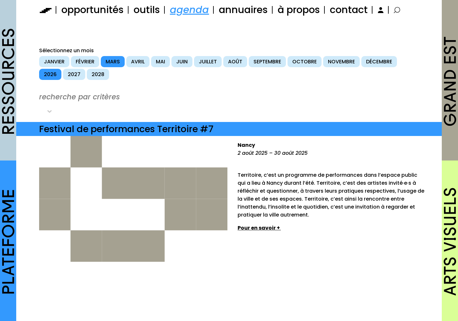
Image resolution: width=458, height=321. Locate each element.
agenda (189, 10)
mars (113, 61)
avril (138, 61)
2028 (98, 74)
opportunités (92, 10)
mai (160, 61)
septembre (267, 61)
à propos (299, 10)
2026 (50, 74)
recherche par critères (79, 97)
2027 (74, 74)
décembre (379, 61)
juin (182, 61)
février (85, 61)
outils (147, 10)
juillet (208, 61)
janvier (54, 61)
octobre (304, 61)
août (235, 61)
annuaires (243, 10)
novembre (341, 61)
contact (349, 10)
